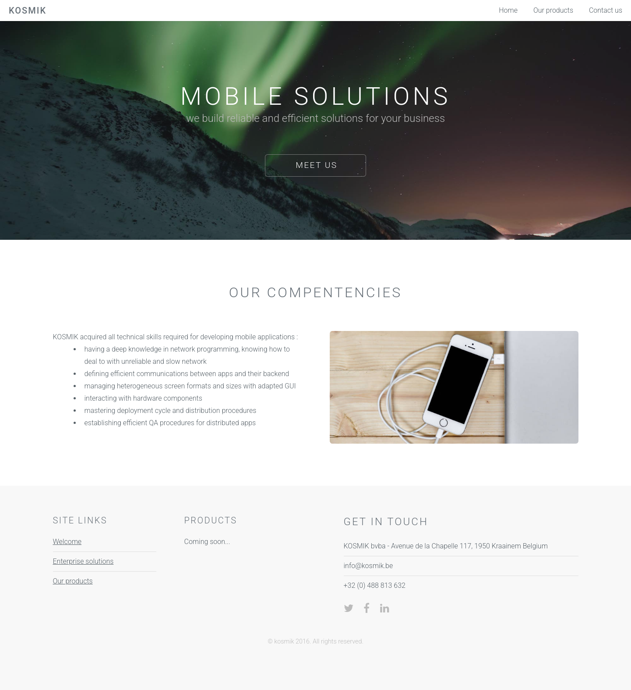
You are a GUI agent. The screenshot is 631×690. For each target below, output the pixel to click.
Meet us (316, 165)
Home (508, 10)
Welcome (67, 541)
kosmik (27, 10)
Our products (73, 581)
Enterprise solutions (83, 561)
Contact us (605, 10)
